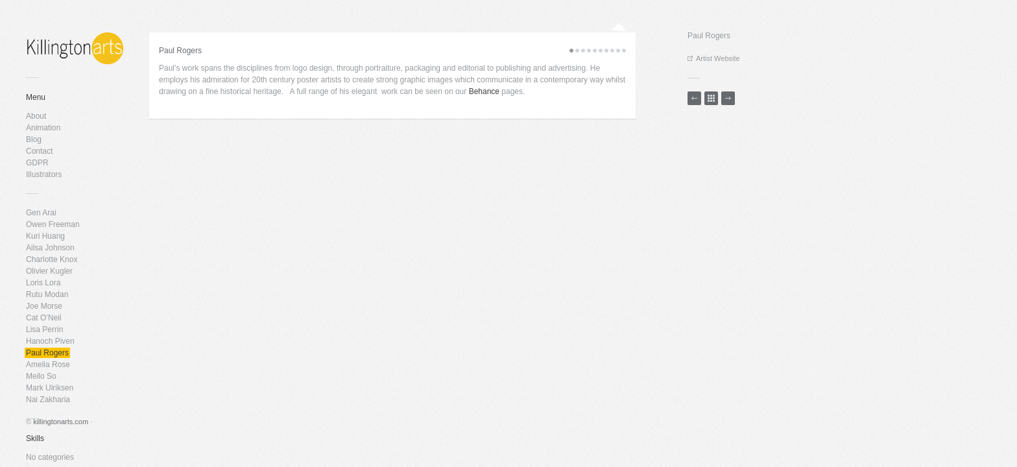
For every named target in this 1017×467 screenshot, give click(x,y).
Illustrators (44, 174)
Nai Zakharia (48, 399)
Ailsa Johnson (50, 247)
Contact (39, 151)
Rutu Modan (47, 294)
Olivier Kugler (49, 271)
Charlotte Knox (51, 259)
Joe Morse (44, 306)
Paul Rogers (47, 352)
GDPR (37, 162)
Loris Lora (43, 282)
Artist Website (714, 58)
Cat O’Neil (44, 317)
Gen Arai (41, 212)
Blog (34, 139)
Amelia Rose (48, 364)
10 (624, 51)
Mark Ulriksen (49, 387)
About (36, 116)
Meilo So (41, 376)
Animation (43, 127)
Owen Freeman (53, 224)
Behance (482, 91)
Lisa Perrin (44, 329)
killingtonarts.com (60, 421)
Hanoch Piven (50, 341)
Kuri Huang (45, 236)
